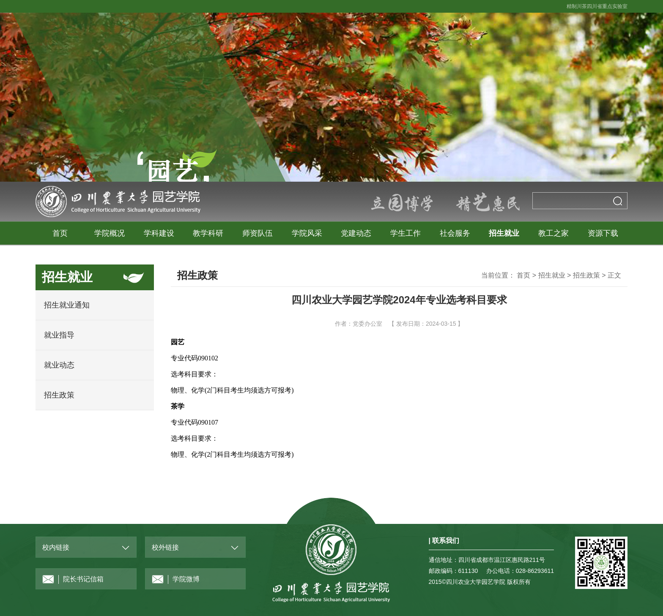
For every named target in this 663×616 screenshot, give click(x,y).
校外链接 (165, 547)
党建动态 (356, 233)
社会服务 (455, 233)
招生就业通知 (67, 305)
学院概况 (109, 233)
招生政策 (59, 395)
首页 (60, 233)
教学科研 (208, 233)
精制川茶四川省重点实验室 (597, 6)
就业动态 (59, 365)
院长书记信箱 (73, 579)
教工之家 (553, 233)
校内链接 (55, 547)
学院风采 (307, 233)
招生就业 (504, 233)
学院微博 (176, 579)
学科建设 (159, 233)
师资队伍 (257, 233)
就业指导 (59, 335)
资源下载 (603, 233)
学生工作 (405, 233)
